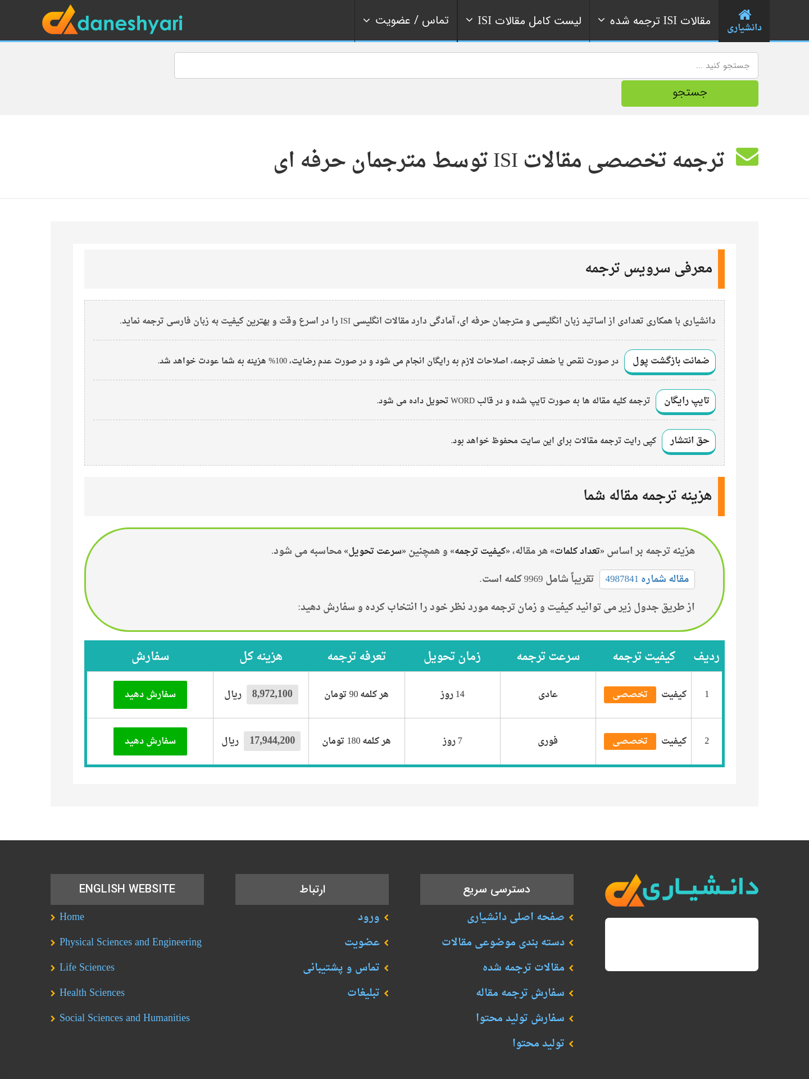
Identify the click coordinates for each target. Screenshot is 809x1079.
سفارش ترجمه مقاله (520, 965)
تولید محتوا (538, 1016)
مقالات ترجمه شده (524, 940)
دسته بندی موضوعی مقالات (503, 915)
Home (72, 889)
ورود (369, 889)
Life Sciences (87, 940)
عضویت (362, 915)
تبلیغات (363, 965)
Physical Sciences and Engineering (131, 915)
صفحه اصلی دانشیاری (516, 889)
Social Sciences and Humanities (125, 990)
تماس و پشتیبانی (341, 940)
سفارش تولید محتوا (520, 990)
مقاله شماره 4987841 (647, 551)
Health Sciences (92, 965)
